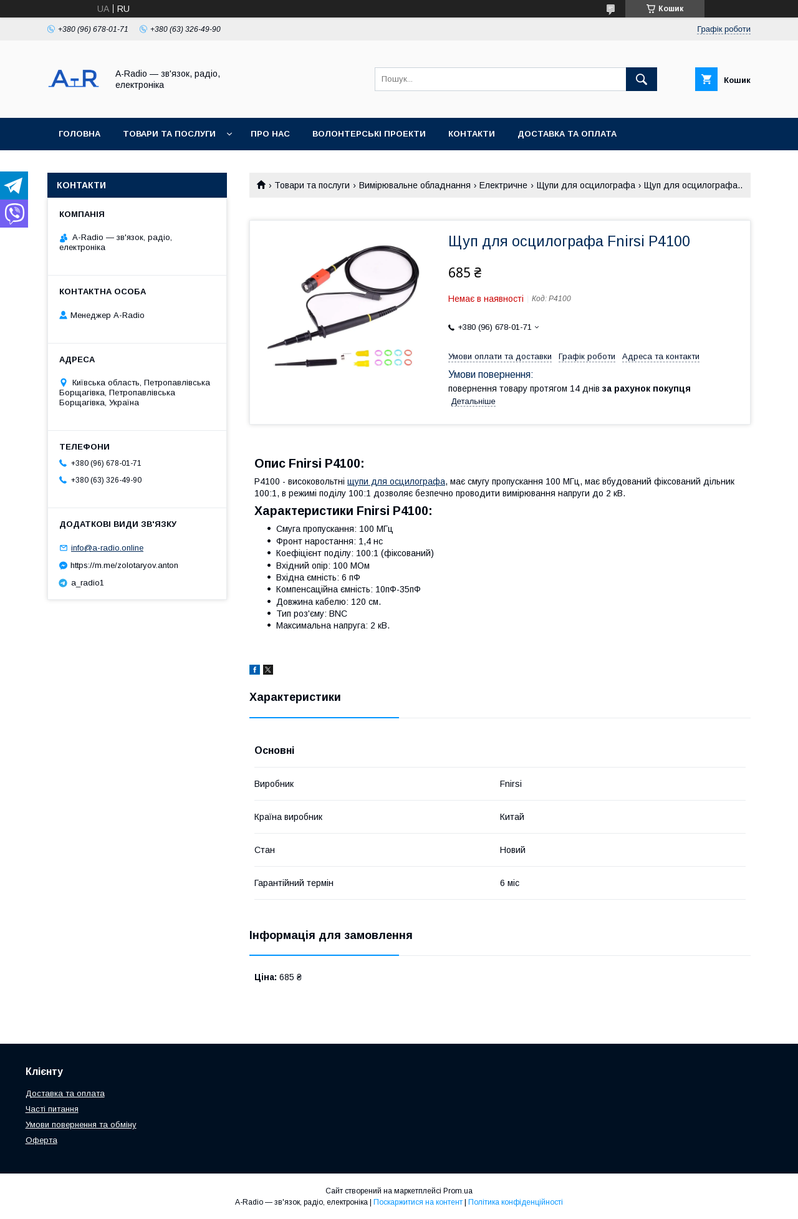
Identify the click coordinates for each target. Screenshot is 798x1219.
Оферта (41, 1140)
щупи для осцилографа (396, 481)
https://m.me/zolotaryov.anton (124, 565)
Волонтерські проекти (369, 133)
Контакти (471, 133)
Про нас (270, 133)
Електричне (503, 185)
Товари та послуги (169, 133)
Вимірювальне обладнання (415, 185)
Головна (79, 133)
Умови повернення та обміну (81, 1124)
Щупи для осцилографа (586, 185)
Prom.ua (458, 1191)
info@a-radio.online (107, 547)
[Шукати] (641, 79)
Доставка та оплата (567, 133)
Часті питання (52, 1109)
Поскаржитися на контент (418, 1202)
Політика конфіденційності (515, 1202)
